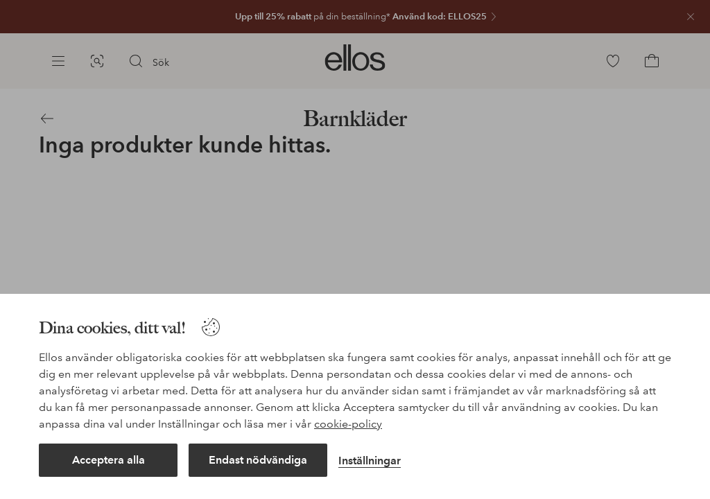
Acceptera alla (108, 459)
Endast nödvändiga (258, 459)
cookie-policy (348, 423)
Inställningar (369, 460)
